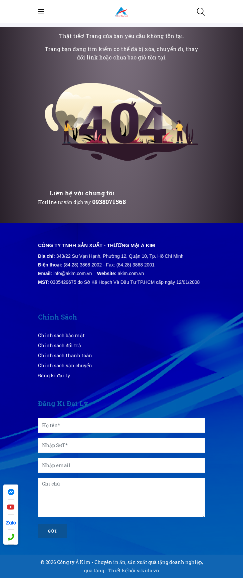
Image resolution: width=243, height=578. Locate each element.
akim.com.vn (131, 273)
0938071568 (109, 202)
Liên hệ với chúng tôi (82, 193)
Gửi (52, 531)
